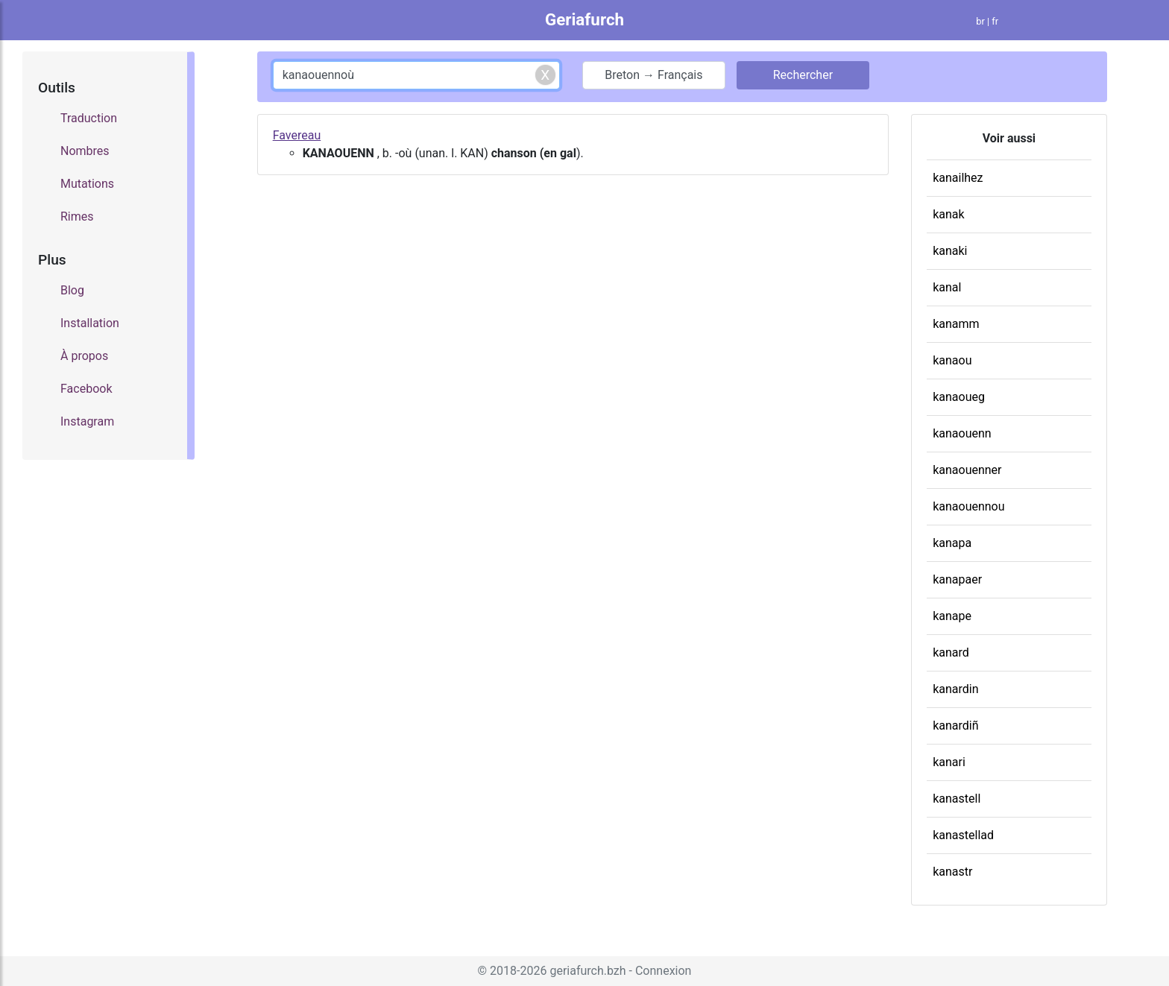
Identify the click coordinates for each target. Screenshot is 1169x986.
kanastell (956, 798)
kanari (949, 762)
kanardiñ (955, 725)
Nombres (85, 151)
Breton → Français (653, 75)
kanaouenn (962, 433)
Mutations (87, 184)
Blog (72, 290)
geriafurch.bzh (587, 971)
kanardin (955, 689)
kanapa (952, 543)
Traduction (88, 118)
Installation (89, 323)
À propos (84, 356)
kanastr (952, 872)
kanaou (952, 360)
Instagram (87, 421)
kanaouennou (968, 506)
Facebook (86, 389)
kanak (948, 214)
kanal (947, 287)
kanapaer (957, 579)
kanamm (956, 324)
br (980, 21)
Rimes (77, 216)
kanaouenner (967, 470)
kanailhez (958, 178)
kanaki (950, 251)
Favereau (297, 135)
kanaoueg (959, 397)
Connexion (663, 971)
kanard (951, 652)
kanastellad (963, 835)
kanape (952, 616)
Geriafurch (584, 19)
